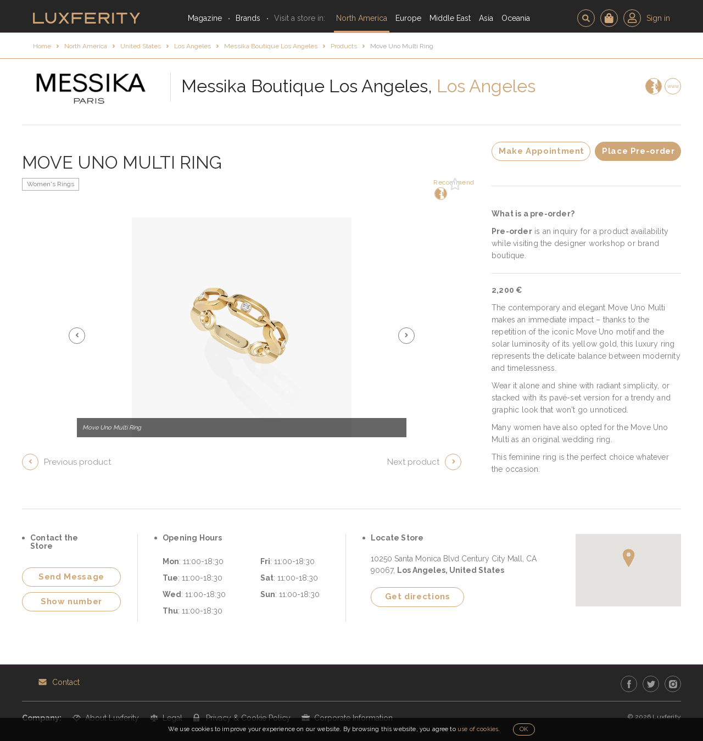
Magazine (205, 18)
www (673, 86)
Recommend (439, 189)
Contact (66, 682)
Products (344, 46)
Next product (413, 462)
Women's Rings (50, 184)
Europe (408, 18)
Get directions (417, 596)
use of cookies (477, 729)
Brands (248, 18)
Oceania (515, 18)
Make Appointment (541, 151)
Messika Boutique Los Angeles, (306, 86)
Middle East (450, 18)
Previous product (77, 462)
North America (361, 18)
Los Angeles (192, 46)
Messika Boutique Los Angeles (270, 46)
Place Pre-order (638, 151)
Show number (71, 601)
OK (524, 729)
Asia (486, 18)
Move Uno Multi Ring (401, 46)
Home (42, 46)
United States (140, 46)
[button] (77, 335)
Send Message (71, 577)
